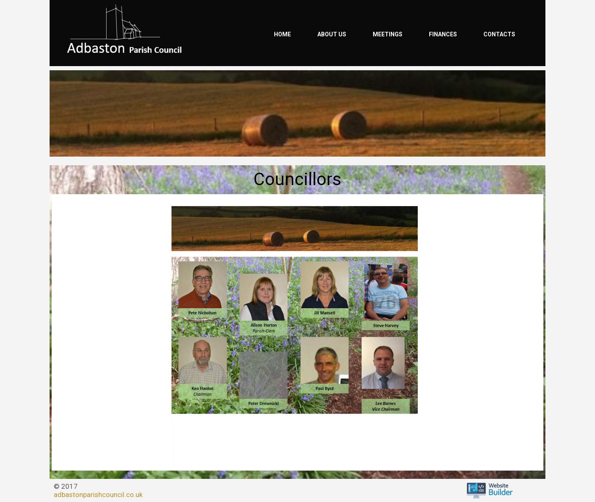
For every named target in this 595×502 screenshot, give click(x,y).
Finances (443, 34)
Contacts (499, 34)
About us (331, 34)
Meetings (387, 34)
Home (282, 34)
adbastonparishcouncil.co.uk (98, 494)
